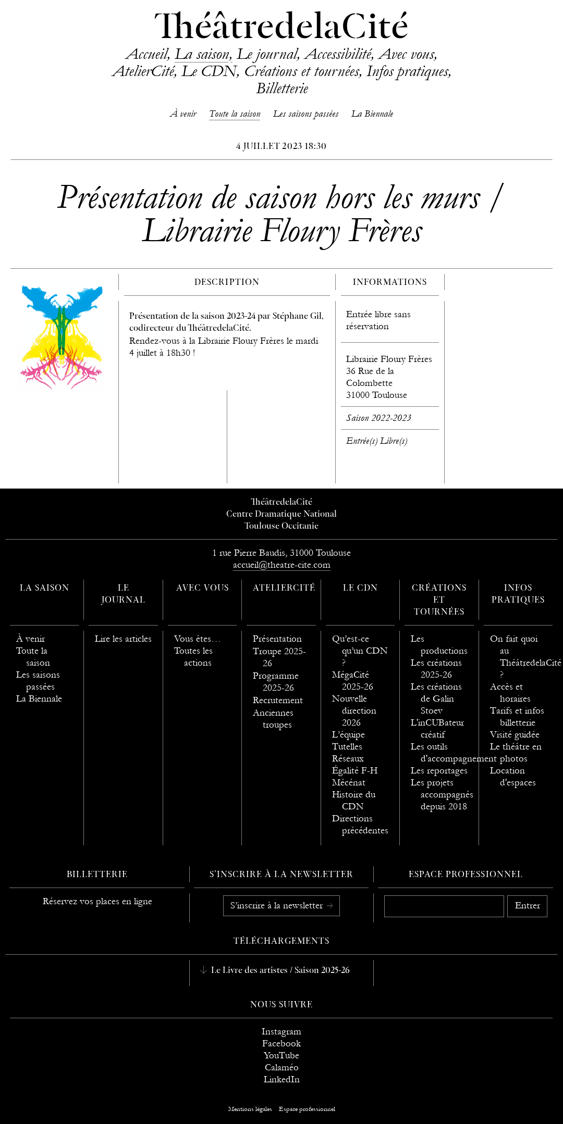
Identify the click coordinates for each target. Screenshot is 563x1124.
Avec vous (406, 53)
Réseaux (348, 758)
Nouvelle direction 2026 (354, 710)
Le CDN (208, 70)
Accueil (146, 53)
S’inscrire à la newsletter (277, 905)
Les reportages (439, 770)
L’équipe (348, 734)
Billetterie (282, 88)
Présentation (277, 638)
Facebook (281, 1043)
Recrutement (278, 700)
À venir (183, 113)
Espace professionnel (466, 875)
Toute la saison (234, 113)
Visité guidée (515, 734)
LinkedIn (282, 1079)
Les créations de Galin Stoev (436, 698)
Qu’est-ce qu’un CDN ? (360, 650)
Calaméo (282, 1067)
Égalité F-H (354, 770)
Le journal (267, 53)
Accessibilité (337, 53)
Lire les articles (123, 638)
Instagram (281, 1031)
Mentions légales (250, 1109)
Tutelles (347, 746)
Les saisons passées (305, 113)
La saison (202, 53)
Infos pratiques (407, 70)
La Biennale (372, 113)
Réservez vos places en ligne (97, 901)
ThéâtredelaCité (281, 28)
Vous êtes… (197, 638)
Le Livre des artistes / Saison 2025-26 (279, 971)
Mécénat (348, 782)
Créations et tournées (301, 70)
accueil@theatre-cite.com (282, 564)
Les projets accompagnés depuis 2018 (442, 794)
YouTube (281, 1055)
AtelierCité (143, 70)
